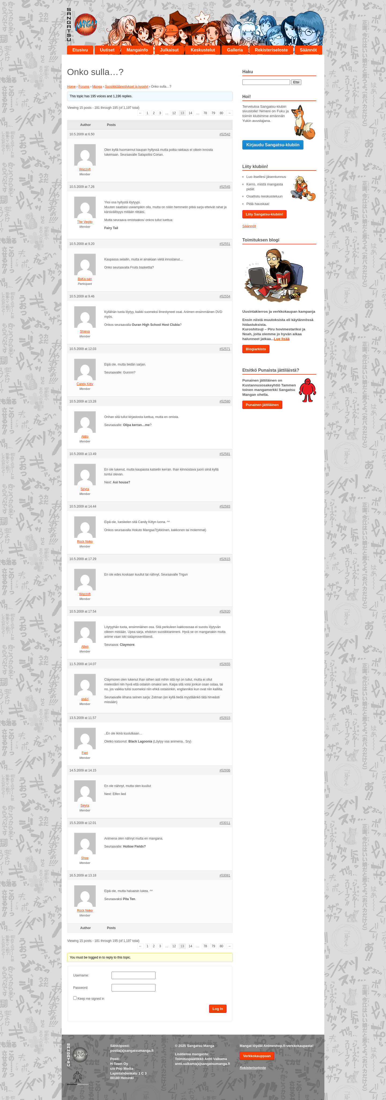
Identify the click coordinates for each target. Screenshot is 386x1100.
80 (221, 113)
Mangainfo (137, 50)
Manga (97, 86)
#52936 (225, 770)
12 (174, 113)
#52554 (225, 296)
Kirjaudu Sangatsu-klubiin (272, 145)
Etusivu (80, 50)
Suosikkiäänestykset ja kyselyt (126, 86)
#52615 (225, 559)
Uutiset (107, 50)
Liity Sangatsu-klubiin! (264, 214)
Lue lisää (282, 339)
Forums (84, 86)
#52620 (225, 611)
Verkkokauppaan (257, 1056)
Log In (218, 1009)
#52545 (225, 187)
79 (213, 113)
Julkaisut (169, 50)
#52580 (225, 401)
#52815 (225, 718)
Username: (81, 975)
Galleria (235, 50)
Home (71, 86)
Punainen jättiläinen (262, 405)
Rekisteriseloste (271, 50)
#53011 (225, 823)
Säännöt (308, 50)
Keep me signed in (90, 999)
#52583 (225, 506)
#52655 (225, 664)
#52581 (225, 454)
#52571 (225, 349)
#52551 (225, 244)
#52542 (225, 134)
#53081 (225, 875)
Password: (80, 988)
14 (190, 113)
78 (205, 113)
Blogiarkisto (256, 349)
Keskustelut (203, 50)
